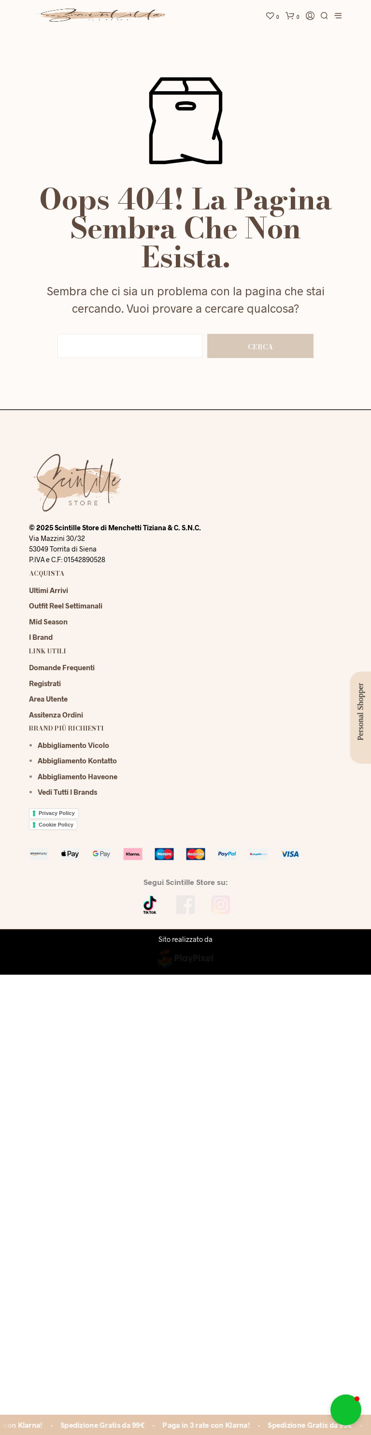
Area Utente (48, 698)
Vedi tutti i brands (67, 791)
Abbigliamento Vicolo (73, 745)
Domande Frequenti (62, 667)
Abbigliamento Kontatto (77, 760)
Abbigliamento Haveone (77, 776)
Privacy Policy (57, 813)
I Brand (41, 637)
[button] (345, 1409)
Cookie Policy (56, 825)
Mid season (48, 621)
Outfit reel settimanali (65, 605)
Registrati (45, 683)
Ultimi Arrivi (48, 590)
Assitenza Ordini (56, 714)
